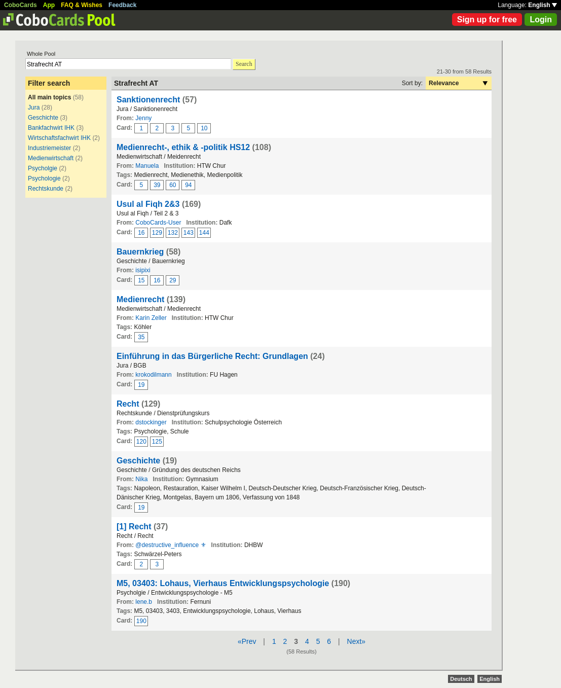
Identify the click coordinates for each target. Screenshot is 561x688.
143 (188, 232)
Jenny (143, 118)
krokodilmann (153, 374)
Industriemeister (49, 148)
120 (141, 441)
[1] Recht (134, 526)
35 (141, 337)
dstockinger (150, 422)
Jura (34, 107)
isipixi (142, 270)
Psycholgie (42, 168)
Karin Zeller (150, 317)
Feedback (122, 5)
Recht (128, 404)
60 (172, 185)
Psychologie (44, 178)
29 (172, 280)
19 (141, 384)
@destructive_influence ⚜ (170, 545)
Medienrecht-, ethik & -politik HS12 (183, 147)
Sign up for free (487, 19)
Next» (356, 641)
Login (541, 19)
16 (141, 232)
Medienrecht (140, 299)
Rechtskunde (45, 188)
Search (244, 63)
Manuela (147, 165)
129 (157, 232)
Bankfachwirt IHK (51, 127)
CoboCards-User (158, 222)
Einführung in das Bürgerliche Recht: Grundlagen (212, 356)
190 (141, 621)
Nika (141, 479)
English (542, 5)
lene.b (143, 601)
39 (157, 185)
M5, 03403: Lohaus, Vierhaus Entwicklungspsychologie (223, 583)
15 (141, 280)
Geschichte (43, 117)
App (49, 5)
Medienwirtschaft (50, 158)
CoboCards (20, 5)
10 (204, 128)
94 (188, 185)
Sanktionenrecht (148, 99)
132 (173, 232)
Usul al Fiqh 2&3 (148, 204)
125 (157, 441)
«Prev (247, 641)
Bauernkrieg (140, 251)
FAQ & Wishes (81, 5)
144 (204, 232)
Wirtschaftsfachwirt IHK (59, 137)
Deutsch (461, 679)
